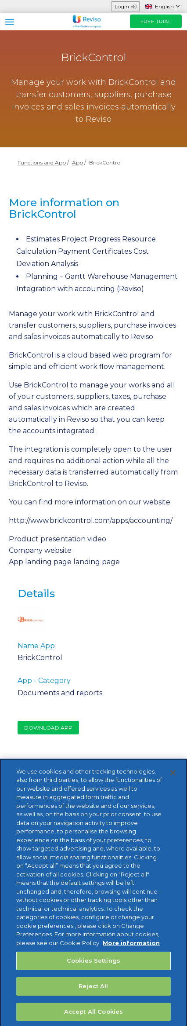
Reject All (93, 989)
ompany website (43, 550)
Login (126, 6)
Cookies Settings (93, 964)
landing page (96, 562)
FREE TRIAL (155, 21)
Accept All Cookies (93, 1014)
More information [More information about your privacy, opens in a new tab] (131, 945)
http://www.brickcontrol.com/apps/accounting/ (91, 520)
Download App (48, 727)
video (96, 539)
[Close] (173, 775)
